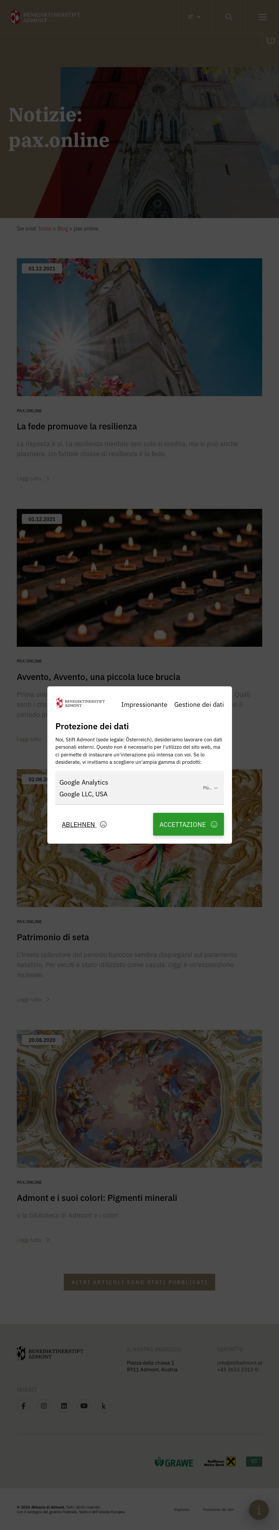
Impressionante (144, 703)
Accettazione (188, 824)
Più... (210, 787)
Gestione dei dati (199, 703)
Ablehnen (84, 824)
